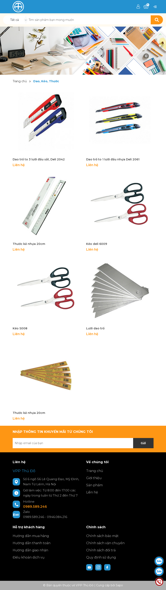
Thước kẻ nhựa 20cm (29, 244)
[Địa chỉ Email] (83, 443)
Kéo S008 (20, 328)
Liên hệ (92, 492)
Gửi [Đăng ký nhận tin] (143, 443)
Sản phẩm (94, 485)
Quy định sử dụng (101, 557)
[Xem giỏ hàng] (146, 7)
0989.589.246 (35, 507)
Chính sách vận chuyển (105, 543)
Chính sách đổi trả (101, 550)
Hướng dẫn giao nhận (30, 550)
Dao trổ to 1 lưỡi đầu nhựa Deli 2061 (112, 159)
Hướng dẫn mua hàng (31, 536)
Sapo (119, 585)
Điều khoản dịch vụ (29, 557)
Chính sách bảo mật (102, 536)
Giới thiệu (94, 478)
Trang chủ (94, 471)
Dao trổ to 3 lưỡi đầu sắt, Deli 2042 (39, 159)
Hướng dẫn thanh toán (31, 543)
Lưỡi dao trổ (95, 328)
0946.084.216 (57, 517)
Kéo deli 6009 (96, 244)
